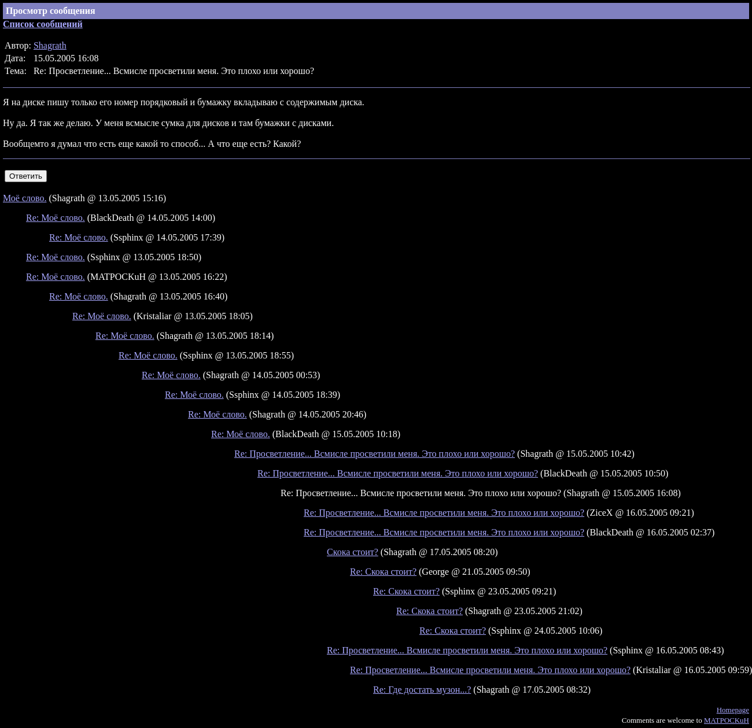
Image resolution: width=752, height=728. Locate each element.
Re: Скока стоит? (383, 572)
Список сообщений (43, 24)
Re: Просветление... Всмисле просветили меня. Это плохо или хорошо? (374, 454)
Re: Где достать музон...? (422, 689)
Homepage (733, 709)
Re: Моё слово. (55, 218)
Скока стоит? (352, 552)
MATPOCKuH (726, 720)
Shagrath (50, 45)
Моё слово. (24, 198)
